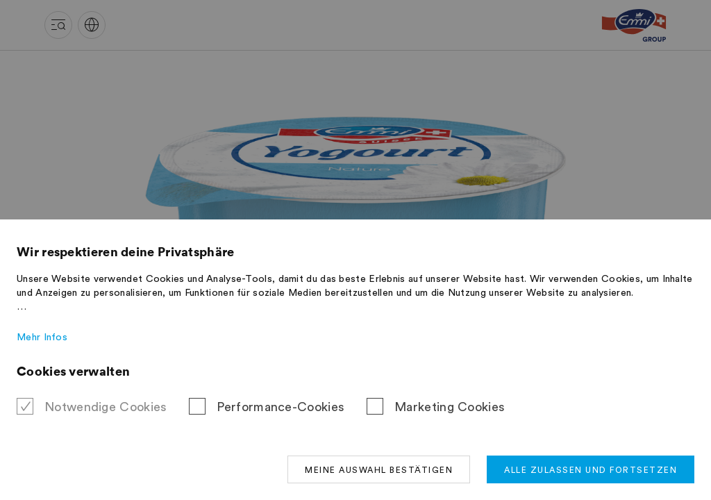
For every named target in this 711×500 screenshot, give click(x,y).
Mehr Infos (42, 337)
